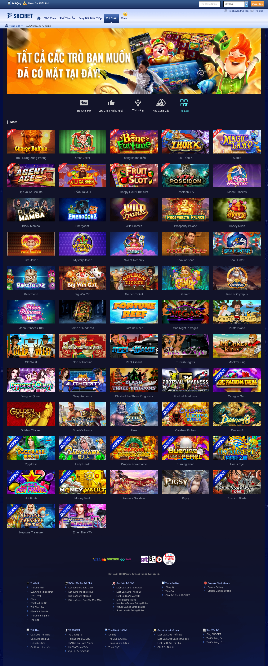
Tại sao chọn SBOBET (80, 639)
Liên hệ (112, 634)
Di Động (16, 3)
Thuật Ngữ (113, 647)
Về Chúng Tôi (75, 634)
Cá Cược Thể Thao (40, 634)
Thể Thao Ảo (37, 607)
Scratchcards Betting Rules (130, 610)
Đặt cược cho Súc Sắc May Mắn (85, 600)
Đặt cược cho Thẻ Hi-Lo (80, 592)
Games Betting (215, 587)
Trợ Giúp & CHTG (117, 639)
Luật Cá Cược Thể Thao (169, 634)
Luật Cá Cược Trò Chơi (169, 643)
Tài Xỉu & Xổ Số (39, 603)
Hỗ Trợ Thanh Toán (78, 647)
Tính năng (36, 595)
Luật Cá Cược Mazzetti (128, 596)
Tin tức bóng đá (214, 638)
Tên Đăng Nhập (208, 4)
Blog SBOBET (213, 634)
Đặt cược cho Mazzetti (79, 596)
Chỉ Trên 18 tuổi (165, 647)
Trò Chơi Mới (37, 587)
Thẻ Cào (35, 620)
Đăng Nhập (257, 4)
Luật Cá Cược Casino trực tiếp (173, 639)
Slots (33, 599)
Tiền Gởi (169, 591)
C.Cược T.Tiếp (38, 643)
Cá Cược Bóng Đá (40, 639)
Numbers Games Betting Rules (132, 603)
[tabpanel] (134, 61)
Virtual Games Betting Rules (130, 607)
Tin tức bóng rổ (214, 642)
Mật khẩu (229, 4)
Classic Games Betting (219, 590)
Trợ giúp (258, 11)
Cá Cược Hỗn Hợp (40, 647)
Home (39, 18)
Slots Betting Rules (126, 599)
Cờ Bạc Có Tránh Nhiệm (81, 643)
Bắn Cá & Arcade (39, 611)
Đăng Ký (169, 587)
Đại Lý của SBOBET (78, 651)
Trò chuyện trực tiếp (238, 11)
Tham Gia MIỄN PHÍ (38, 3)
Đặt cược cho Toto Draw (80, 587)
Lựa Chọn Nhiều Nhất (42, 592)
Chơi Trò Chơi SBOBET (177, 595)
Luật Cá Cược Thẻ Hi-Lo (129, 592)
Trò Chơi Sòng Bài (40, 615)
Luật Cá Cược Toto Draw (129, 587)
